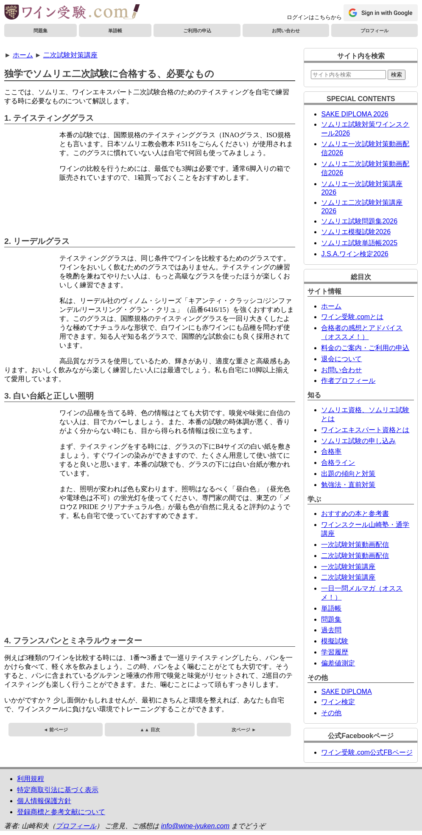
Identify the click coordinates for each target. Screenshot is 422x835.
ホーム (23, 55)
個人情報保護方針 (44, 800)
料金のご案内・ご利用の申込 (365, 347)
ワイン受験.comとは (352, 316)
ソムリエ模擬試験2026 (356, 231)
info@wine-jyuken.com (195, 825)
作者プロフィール (348, 380)
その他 (331, 712)
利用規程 (30, 778)
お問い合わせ (286, 30)
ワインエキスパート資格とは (365, 429)
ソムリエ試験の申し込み (358, 440)
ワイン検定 (338, 701)
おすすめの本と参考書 (355, 513)
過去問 (331, 630)
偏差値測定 (338, 663)
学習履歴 (334, 652)
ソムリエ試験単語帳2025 (359, 242)
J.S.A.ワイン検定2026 (354, 254)
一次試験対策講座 (348, 566)
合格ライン (338, 462)
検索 (396, 74)
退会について (341, 358)
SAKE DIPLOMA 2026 (354, 114)
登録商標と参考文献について (61, 811)
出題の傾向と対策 (348, 473)
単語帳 (115, 30)
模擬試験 (334, 641)
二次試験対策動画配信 (355, 555)
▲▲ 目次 (150, 729)
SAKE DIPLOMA (346, 691)
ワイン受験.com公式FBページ (366, 752)
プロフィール (374, 30)
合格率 (331, 451)
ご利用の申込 (197, 30)
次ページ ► (244, 729)
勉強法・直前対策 (348, 484)
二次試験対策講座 (70, 55)
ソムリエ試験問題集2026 (359, 221)
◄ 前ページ (55, 729)
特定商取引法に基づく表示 (57, 789)
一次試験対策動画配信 (355, 544)
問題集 (41, 30)
